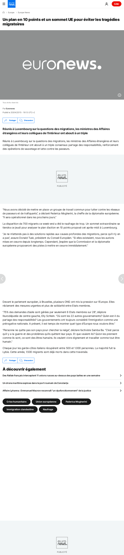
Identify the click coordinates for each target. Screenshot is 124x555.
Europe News (24, 12)
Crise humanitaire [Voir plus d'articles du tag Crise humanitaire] (16, 401)
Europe (11, 12)
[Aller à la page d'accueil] (12, 4)
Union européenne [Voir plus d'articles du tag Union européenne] (46, 401)
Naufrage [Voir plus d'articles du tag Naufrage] (48, 409)
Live (116, 3)
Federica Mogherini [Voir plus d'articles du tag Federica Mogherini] (76, 401)
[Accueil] (4, 12)
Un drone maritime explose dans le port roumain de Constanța (35, 383)
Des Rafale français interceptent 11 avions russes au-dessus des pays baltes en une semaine (51, 375)
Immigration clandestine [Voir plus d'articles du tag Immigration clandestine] (20, 409)
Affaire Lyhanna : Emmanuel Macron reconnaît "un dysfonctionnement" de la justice (47, 390)
